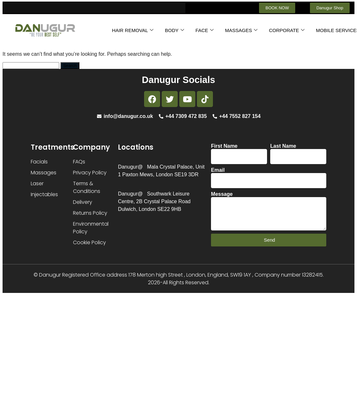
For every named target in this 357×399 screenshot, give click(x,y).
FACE (205, 30)
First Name (224, 146)
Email (218, 170)
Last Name (283, 146)
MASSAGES (241, 30)
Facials (39, 161)
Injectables (44, 194)
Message (222, 194)
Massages (43, 172)
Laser (37, 183)
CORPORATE (286, 30)
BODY (174, 30)
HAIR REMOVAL (132, 30)
